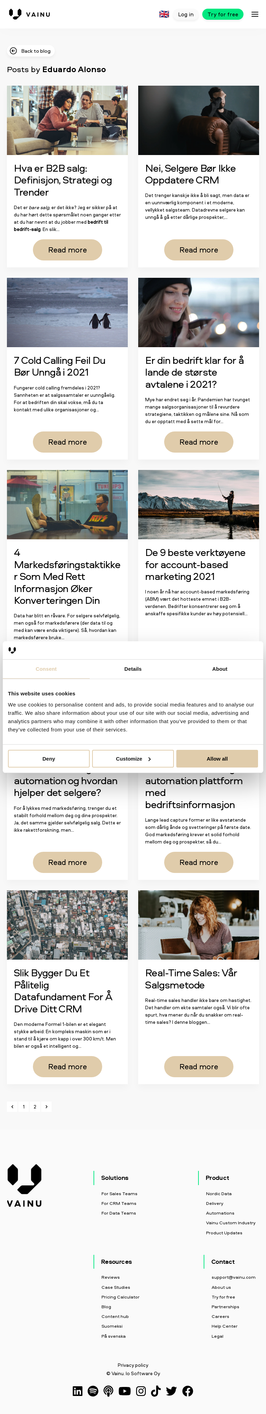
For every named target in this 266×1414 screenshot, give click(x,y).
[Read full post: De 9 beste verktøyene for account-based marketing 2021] (198, 504)
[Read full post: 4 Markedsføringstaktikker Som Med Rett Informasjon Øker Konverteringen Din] (67, 504)
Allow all (217, 758)
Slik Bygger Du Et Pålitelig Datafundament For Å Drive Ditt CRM (63, 990)
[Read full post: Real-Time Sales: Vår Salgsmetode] (198, 925)
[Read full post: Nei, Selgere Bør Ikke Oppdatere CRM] (198, 120)
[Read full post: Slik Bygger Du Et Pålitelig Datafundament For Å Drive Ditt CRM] (67, 925)
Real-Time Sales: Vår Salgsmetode (191, 978)
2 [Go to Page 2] (35, 1106)
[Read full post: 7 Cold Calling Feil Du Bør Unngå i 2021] (67, 312)
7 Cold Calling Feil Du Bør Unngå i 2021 (59, 366)
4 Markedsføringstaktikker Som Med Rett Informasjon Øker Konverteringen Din (67, 576)
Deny (48, 758)
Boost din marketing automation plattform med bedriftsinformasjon (194, 786)
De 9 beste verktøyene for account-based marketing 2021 (195, 564)
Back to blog (30, 50)
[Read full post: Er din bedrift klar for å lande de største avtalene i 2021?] (198, 312)
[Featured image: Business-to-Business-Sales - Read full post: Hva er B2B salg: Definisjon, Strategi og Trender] (67, 120)
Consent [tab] (46, 669)
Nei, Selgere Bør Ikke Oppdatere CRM (190, 174)
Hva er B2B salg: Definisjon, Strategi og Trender (63, 180)
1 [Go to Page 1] (24, 1106)
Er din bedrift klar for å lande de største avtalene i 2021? (194, 372)
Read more (67, 250)
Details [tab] (133, 669)
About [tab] (220, 669)
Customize (133, 758)
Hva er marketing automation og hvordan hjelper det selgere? (65, 780)
